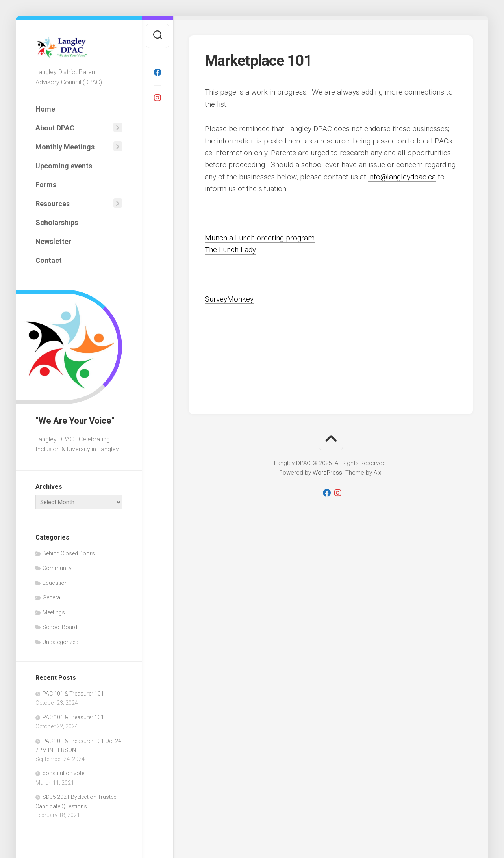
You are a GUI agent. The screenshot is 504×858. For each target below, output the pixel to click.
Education (55, 583)
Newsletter (53, 241)
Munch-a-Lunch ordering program (260, 237)
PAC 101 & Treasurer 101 (73, 693)
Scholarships (56, 222)
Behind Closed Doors (69, 553)
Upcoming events (63, 166)
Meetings (54, 612)
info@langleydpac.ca (402, 176)
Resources (52, 203)
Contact (48, 260)
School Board (60, 627)
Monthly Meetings (64, 147)
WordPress (327, 472)
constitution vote (63, 773)
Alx (377, 472)
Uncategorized (60, 642)
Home (45, 109)
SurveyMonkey (229, 298)
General (52, 597)
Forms (45, 185)
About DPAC (54, 128)
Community (57, 568)
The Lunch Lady (230, 249)
